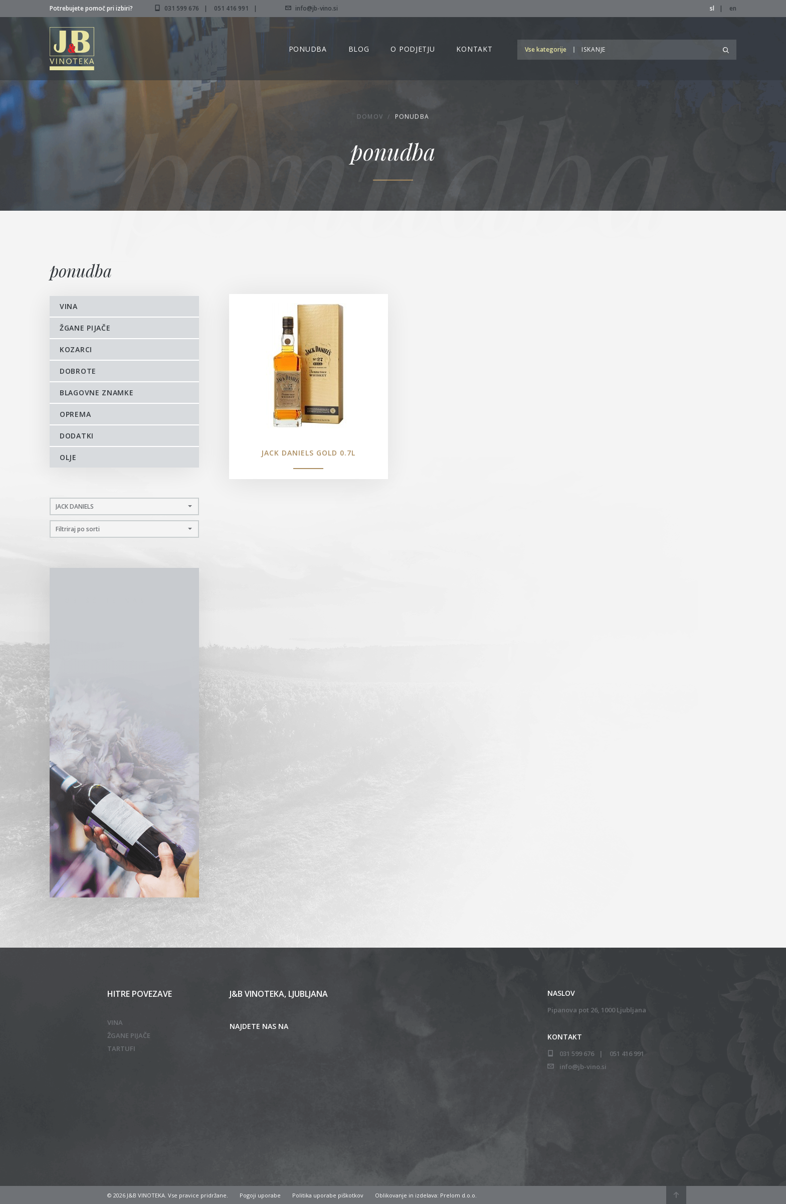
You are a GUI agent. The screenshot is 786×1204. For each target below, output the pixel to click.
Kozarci (76, 349)
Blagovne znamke (97, 392)
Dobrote (78, 371)
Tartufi (121, 1048)
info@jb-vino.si (311, 8)
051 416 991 (231, 8)
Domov (370, 118)
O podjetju (412, 49)
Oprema (75, 414)
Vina (69, 306)
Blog (358, 49)
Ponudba (308, 49)
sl (712, 8)
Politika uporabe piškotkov (327, 1195)
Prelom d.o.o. (458, 1195)
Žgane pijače (85, 328)
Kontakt (474, 49)
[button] (548, 49)
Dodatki (77, 435)
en (732, 8)
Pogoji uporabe (260, 1195)
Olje (68, 457)
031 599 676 (181, 8)
